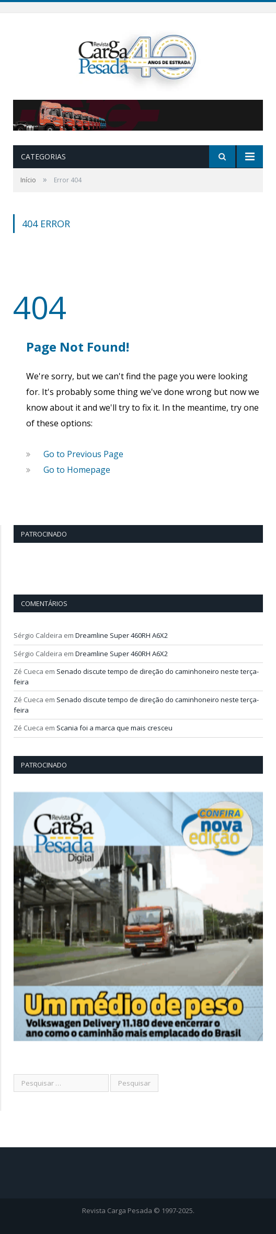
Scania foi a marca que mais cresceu (114, 727)
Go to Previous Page (83, 454)
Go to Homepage (76, 469)
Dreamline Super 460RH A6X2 (121, 635)
